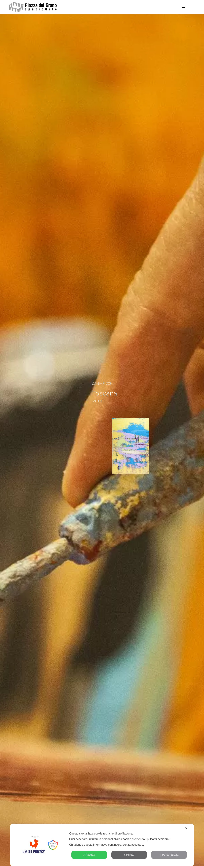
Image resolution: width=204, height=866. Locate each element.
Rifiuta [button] (129, 854)
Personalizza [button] (169, 854)
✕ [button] (186, 828)
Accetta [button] (89, 854)
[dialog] (102, 845)
